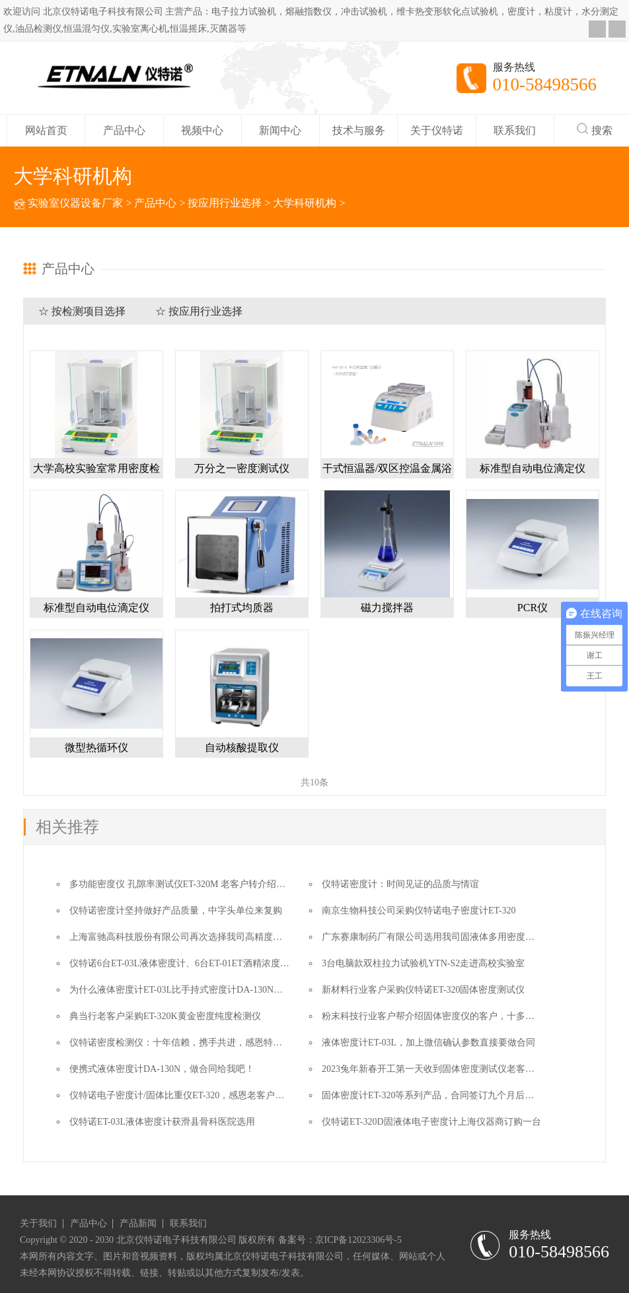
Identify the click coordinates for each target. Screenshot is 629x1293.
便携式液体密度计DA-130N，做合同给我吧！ (161, 1069)
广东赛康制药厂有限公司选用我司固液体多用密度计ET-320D (445, 937)
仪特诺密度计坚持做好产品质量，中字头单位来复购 (175, 910)
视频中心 (202, 130)
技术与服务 (358, 130)
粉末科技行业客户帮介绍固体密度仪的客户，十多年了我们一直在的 (460, 1016)
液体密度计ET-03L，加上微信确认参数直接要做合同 (428, 1042)
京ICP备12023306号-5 (358, 1240)
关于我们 (38, 1223)
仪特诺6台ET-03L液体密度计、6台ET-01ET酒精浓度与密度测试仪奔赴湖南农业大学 (239, 963)
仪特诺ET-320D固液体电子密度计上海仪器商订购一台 (431, 1122)
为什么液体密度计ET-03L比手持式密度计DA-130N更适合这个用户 (203, 990)
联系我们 (515, 130)
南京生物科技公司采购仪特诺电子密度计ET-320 (418, 910)
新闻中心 (280, 130)
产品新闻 (138, 1223)
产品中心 (124, 130)
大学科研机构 (304, 203)
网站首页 (46, 130)
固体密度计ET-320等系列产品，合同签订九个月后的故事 (437, 1095)
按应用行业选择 (225, 203)
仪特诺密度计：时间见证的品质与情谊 (400, 884)
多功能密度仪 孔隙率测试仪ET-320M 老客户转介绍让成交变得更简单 (209, 884)
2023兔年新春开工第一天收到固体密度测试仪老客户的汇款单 (447, 1069)
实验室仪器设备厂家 (75, 203)
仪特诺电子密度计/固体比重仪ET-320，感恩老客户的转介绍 (190, 1095)
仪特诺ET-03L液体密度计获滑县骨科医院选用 (162, 1122)
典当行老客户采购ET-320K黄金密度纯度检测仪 (165, 1016)
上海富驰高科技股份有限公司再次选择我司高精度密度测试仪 (194, 937)
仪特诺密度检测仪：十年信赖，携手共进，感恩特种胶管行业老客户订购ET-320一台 (240, 1042)
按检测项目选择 (89, 311)
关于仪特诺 (436, 130)
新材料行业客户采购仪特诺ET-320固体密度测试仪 (423, 990)
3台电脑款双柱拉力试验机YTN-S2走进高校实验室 (423, 963)
